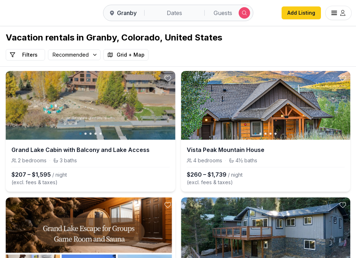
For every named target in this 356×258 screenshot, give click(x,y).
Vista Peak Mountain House (225, 149)
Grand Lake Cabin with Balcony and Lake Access (80, 149)
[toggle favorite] (168, 78)
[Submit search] (244, 13)
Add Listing (301, 13)
